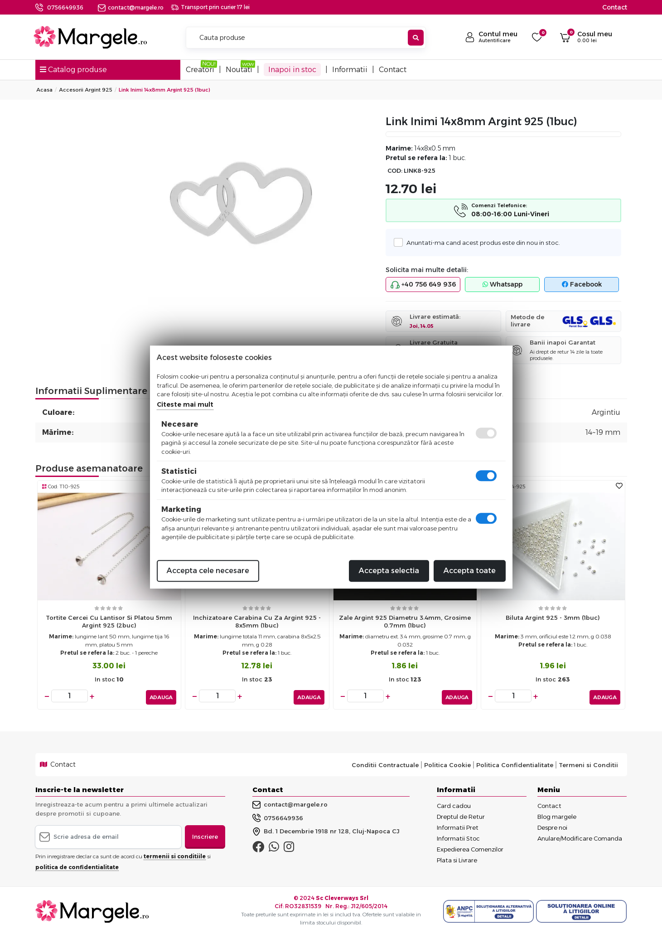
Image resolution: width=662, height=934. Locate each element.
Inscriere (205, 834)
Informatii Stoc (458, 836)
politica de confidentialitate (77, 864)
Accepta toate (470, 570)
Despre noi (552, 825)
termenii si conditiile (175, 854)
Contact (614, 7)
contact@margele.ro (131, 7)
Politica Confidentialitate (514, 762)
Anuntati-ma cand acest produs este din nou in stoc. (480, 242)
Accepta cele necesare (208, 570)
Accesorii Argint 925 (85, 90)
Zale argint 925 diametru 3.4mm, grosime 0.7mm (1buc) (405, 621)
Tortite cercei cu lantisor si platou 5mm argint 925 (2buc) (109, 621)
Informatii (349, 69)
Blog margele (556, 814)
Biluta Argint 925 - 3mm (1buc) (553, 617)
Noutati (239, 69)
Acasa (44, 90)
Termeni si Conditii (588, 762)
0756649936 (65, 7)
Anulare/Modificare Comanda (579, 836)
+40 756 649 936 (423, 284)
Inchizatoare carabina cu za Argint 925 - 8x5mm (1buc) (257, 621)
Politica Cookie (447, 762)
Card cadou (454, 804)
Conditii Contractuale (385, 762)
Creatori (200, 69)
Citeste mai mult (185, 404)
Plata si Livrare (457, 858)
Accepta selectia (389, 570)
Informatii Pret (457, 825)
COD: (394, 170)
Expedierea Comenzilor (470, 847)
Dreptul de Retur (461, 814)
